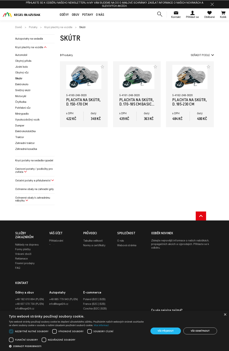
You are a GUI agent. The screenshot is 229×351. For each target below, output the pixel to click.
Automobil (21, 54)
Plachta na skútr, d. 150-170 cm (83, 102)
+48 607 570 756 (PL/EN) (29, 299)
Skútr (18, 78)
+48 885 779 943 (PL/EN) (63, 295)
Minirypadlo (22, 113)
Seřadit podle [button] (202, 55)
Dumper (19, 125)
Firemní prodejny (25, 263)
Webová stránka (126, 245)
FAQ (17, 267)
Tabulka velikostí (93, 240)
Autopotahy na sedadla (29, 38)
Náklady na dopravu (27, 244)
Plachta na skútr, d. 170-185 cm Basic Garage (136, 104)
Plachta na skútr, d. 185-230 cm (189, 102)
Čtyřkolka (20, 101)
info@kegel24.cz (24, 304)
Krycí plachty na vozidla (29, 47)
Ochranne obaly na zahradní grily (34, 189)
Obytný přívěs (23, 60)
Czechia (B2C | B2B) (95, 304)
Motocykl (20, 96)
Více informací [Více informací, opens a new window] (101, 325)
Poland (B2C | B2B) (94, 295)
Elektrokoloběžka (25, 131)
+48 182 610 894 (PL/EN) (29, 295)
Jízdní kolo (21, 66)
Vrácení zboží (23, 253)
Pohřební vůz (23, 107)
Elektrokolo (21, 84)
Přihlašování (56, 240)
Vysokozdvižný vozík (27, 119)
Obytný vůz (22, 72)
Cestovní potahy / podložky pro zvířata (34, 170)
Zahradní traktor (25, 143)
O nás (120, 240)
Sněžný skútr (23, 90)
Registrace (55, 245)
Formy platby (23, 249)
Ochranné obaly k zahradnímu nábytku (32, 199)
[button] (212, 4)
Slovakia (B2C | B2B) (95, 309)
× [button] (225, 314)
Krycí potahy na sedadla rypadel (34, 160)
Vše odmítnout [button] (200, 330)
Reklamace (21, 258)
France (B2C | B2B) (94, 299)
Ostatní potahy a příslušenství (32, 180)
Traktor (19, 137)
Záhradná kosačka (26, 148)
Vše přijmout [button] (166, 330)
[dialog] (114, 331)
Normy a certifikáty (94, 245)
